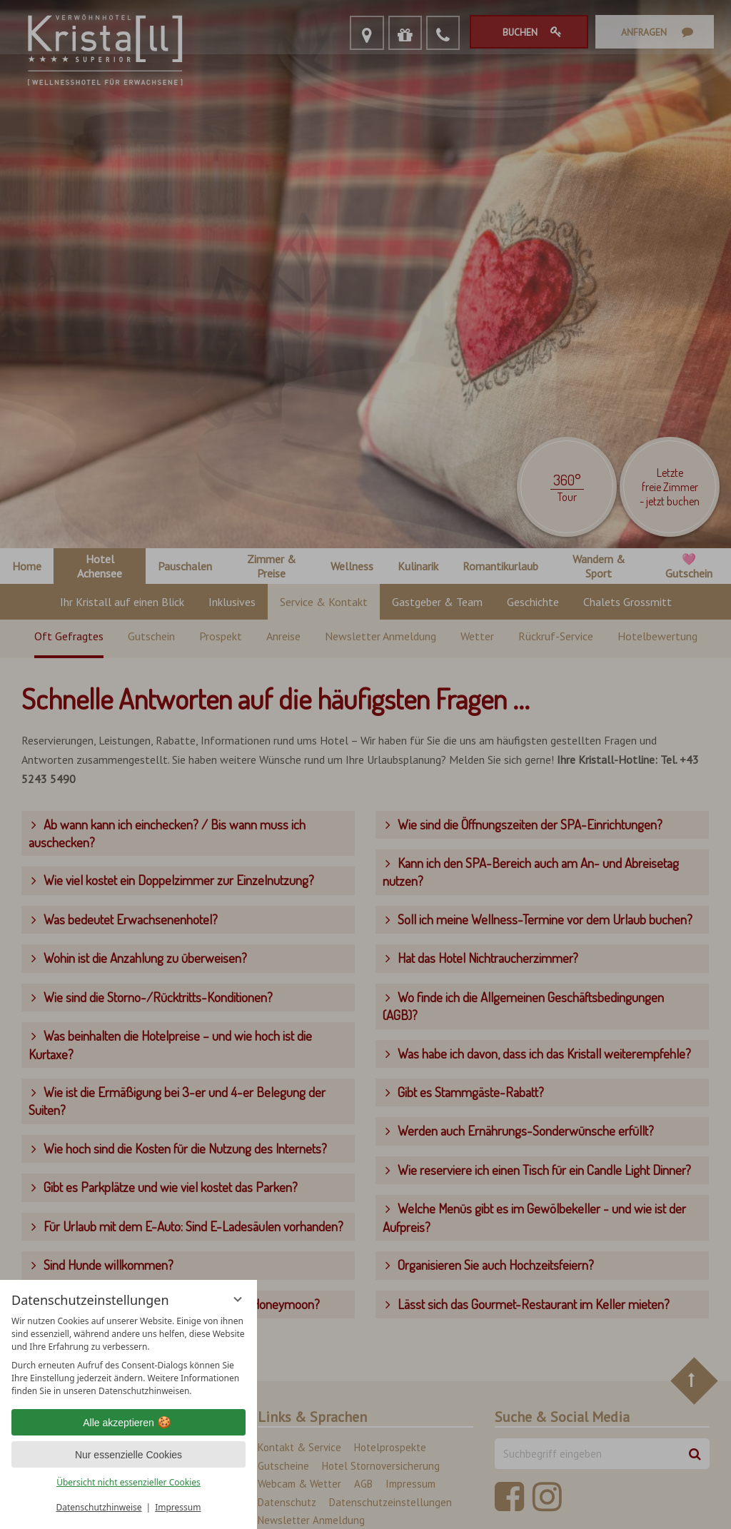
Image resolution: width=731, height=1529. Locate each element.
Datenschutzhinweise (99, 1507)
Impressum (178, 1507)
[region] (128, 1356)
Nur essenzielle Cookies (128, 1454)
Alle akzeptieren (128, 1422)
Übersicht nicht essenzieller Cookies (128, 1482)
